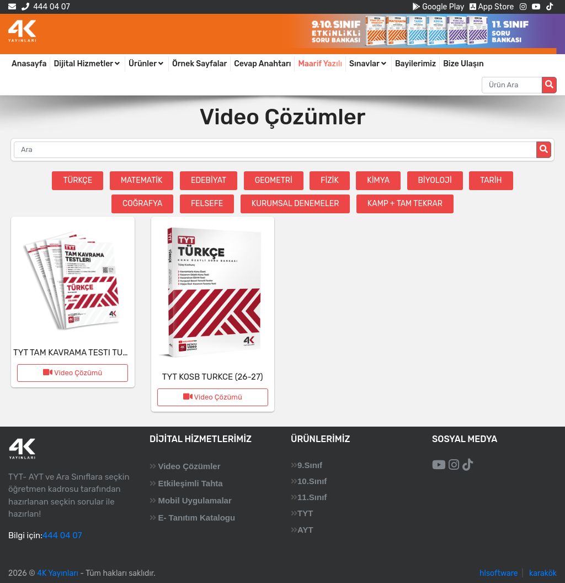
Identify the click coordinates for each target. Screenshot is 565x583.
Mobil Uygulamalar (194, 500)
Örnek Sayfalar (199, 64)
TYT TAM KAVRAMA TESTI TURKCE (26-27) (93, 353)
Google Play (438, 7)
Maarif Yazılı (320, 64)
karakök (543, 573)
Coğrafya (142, 203)
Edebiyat (208, 180)
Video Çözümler (189, 466)
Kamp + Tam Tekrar (405, 203)
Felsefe (207, 203)
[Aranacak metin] (512, 85)
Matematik (142, 180)
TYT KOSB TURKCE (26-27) (212, 377)
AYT (305, 529)
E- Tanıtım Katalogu (196, 517)
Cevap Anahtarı (262, 64)
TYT (305, 513)
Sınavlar (368, 64)
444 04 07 (46, 7)
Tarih (491, 180)
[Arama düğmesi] (549, 85)
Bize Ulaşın (463, 64)
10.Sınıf (312, 481)
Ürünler (147, 64)
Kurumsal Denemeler (295, 203)
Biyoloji (435, 180)
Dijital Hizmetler (87, 64)
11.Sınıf (312, 497)
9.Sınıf (309, 465)
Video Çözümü (72, 372)
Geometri (273, 180)
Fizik (330, 180)
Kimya (378, 180)
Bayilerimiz (415, 64)
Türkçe (77, 180)
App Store (492, 7)
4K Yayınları (57, 573)
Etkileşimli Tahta (190, 483)
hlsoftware (498, 573)
